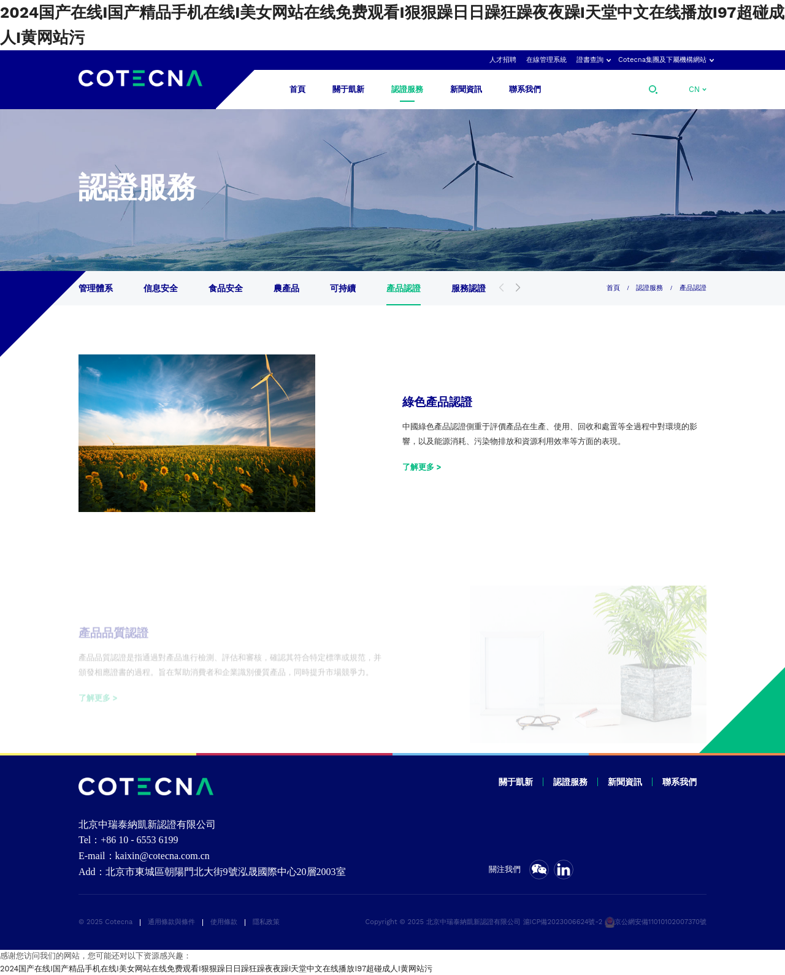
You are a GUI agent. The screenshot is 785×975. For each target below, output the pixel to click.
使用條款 (223, 922)
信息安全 (161, 288)
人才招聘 (502, 60)
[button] (518, 288)
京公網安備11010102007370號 (655, 922)
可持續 (343, 288)
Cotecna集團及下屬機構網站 (662, 60)
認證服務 (407, 89)
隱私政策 (266, 922)
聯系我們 (525, 89)
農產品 (286, 288)
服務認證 (468, 288)
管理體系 (95, 288)
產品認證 (403, 288)
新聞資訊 (466, 89)
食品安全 (226, 288)
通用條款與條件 (171, 922)
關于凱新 (348, 89)
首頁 (297, 89)
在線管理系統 (546, 60)
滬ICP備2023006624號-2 (563, 922)
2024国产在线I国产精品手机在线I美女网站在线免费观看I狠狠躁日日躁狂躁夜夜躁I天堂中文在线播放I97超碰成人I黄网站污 (216, 968)
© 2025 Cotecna (105, 922)
